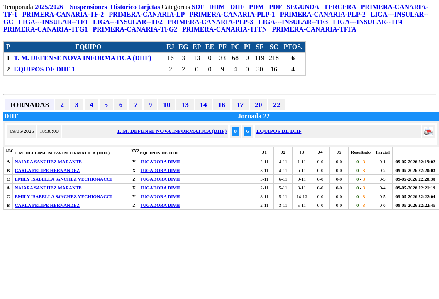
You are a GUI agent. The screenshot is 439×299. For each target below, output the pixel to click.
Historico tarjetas (135, 6)
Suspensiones (88, 6)
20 (258, 104)
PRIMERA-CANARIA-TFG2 (135, 29)
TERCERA (340, 6)
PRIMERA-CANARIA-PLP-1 (232, 14)
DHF (237, 6)
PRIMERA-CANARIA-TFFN (224, 29)
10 (167, 104)
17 (240, 104)
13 (185, 104)
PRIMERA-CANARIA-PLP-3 (210, 21)
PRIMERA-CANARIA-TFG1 (45, 29)
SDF (198, 6)
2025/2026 (49, 6)
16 (221, 104)
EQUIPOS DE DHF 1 (44, 69)
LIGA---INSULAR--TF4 (367, 21)
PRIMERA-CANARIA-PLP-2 (323, 14)
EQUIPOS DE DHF (279, 131)
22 (276, 104)
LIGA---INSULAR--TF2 (128, 21)
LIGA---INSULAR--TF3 (293, 21)
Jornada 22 (254, 116)
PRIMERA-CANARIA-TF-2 (63, 14)
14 (203, 104)
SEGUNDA (303, 6)
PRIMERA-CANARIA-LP (146, 14)
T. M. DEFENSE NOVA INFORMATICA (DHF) (82, 57)
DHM (217, 6)
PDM (256, 6)
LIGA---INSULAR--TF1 (53, 21)
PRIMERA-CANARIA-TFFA (314, 29)
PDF (275, 6)
